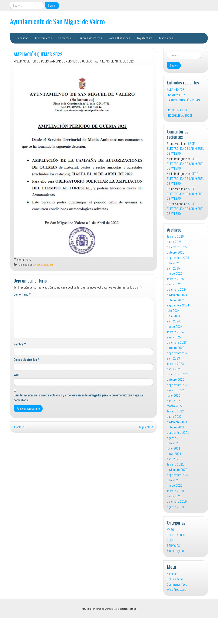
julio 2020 (173, 480)
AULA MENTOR (175, 89)
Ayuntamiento (43, 38)
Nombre (20, 344)
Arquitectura (144, 38)
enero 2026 (174, 241)
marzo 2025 (174, 273)
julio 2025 (173, 263)
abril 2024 (173, 321)
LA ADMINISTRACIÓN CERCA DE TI (183, 102)
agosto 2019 (175, 507)
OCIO (170, 540)
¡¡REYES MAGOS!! (177, 110)
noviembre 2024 (177, 295)
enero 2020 (174, 496)
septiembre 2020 (178, 475)
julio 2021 (173, 443)
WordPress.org (176, 589)
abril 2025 (173, 268)
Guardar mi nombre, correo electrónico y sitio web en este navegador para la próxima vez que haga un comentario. (78, 397)
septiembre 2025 (178, 257)
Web (16, 375)
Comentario (22, 294)
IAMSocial (87, 608)
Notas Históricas (119, 38)
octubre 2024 (175, 300)
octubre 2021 (175, 427)
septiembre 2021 (178, 432)
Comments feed (177, 584)
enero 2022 (174, 416)
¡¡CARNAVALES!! (176, 95)
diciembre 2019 (177, 501)
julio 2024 (173, 310)
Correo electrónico (26, 359)
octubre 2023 (175, 347)
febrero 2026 (175, 236)
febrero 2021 (175, 464)
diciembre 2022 (177, 374)
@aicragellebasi (127, 608)
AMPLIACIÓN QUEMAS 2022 (38, 54)
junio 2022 (173, 395)
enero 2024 (174, 337)
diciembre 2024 (177, 289)
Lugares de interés (90, 38)
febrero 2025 (175, 279)
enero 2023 (174, 369)
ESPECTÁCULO (176, 535)
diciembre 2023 (177, 342)
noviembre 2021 (177, 422)
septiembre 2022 (178, 385)
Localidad (22, 38)
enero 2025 (174, 284)
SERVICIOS (47, 265)
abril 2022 (173, 401)
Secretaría (65, 38)
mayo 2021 (174, 453)
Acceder (172, 574)
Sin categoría (175, 550)
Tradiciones (166, 38)
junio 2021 (173, 448)
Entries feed (175, 579)
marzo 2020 (174, 485)
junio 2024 (173, 316)
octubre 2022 (175, 379)
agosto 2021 (175, 438)
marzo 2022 (174, 406)
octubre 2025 (175, 252)
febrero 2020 (175, 491)
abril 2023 (173, 358)
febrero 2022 (175, 411)
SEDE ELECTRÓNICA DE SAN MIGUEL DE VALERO (185, 148)
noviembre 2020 (177, 469)
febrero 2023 (175, 363)
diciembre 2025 (177, 247)
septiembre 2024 (178, 305)
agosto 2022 (175, 390)
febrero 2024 (175, 332)
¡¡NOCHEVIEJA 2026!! (179, 115)
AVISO (36, 265)
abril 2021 (173, 459)
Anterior (19, 427)
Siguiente (146, 427)
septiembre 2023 (178, 353)
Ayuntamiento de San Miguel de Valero (57, 21)
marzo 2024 (174, 326)
